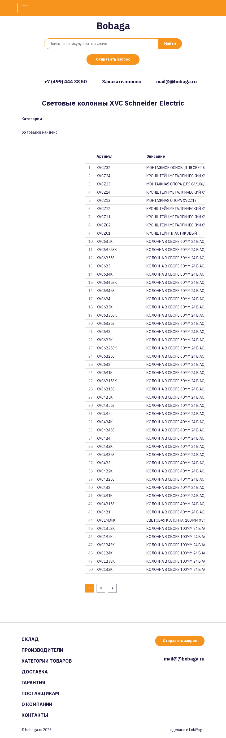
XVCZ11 (103, 217)
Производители (42, 650)
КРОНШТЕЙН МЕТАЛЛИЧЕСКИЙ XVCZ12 (175, 208)
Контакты (34, 715)
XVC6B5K (104, 241)
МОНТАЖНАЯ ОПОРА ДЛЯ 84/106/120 (175, 184)
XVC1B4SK (106, 545)
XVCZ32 (103, 167)
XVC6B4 (103, 299)
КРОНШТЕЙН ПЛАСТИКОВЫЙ (171, 233)
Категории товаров (46, 661)
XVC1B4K (104, 553)
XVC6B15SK (107, 381)
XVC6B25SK (107, 348)
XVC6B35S (106, 323)
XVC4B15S (106, 504)
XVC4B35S (106, 454)
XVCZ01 (103, 233)
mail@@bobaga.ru (176, 82)
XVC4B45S (106, 430)
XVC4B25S (106, 479)
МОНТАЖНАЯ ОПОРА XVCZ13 (171, 200)
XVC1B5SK (106, 528)
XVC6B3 (103, 331)
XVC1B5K (104, 536)
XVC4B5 (103, 413)
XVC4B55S (106, 405)
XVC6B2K (104, 340)
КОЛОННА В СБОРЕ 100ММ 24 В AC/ (175, 528)
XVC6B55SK (107, 249)
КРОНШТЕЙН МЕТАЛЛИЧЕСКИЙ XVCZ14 (175, 192)
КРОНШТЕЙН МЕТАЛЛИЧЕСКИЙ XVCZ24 (175, 176)
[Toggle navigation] (25, 8)
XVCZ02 (103, 225)
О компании (36, 704)
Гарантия (33, 683)
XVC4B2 (103, 487)
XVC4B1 (103, 512)
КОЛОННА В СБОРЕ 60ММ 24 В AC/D (175, 241)
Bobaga (113, 25)
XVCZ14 (103, 192)
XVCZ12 (103, 208)
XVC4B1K (104, 495)
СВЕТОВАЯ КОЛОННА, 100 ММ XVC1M (175, 520)
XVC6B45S (106, 290)
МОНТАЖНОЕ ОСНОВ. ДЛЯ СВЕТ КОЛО (175, 167)
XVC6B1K (104, 372)
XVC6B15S (106, 389)
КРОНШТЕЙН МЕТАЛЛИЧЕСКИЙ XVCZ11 (175, 217)
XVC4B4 (103, 438)
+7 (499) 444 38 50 (65, 82)
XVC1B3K (104, 569)
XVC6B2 (103, 364)
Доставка (34, 672)
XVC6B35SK (107, 315)
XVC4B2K (104, 471)
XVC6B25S (106, 356)
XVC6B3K (104, 307)
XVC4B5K (104, 397)
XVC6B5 (103, 266)
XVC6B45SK (107, 282)
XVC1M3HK (106, 520)
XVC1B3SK (106, 561)
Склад (30, 639)
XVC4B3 (103, 463)
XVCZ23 (103, 184)
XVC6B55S (106, 258)
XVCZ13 (103, 200)
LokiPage (197, 729)
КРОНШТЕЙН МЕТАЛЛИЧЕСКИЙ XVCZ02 (175, 225)
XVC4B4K (104, 422)
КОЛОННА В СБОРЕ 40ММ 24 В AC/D (175, 397)
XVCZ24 (103, 176)
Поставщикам (40, 693)
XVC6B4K (104, 274)
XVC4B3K (104, 446)
